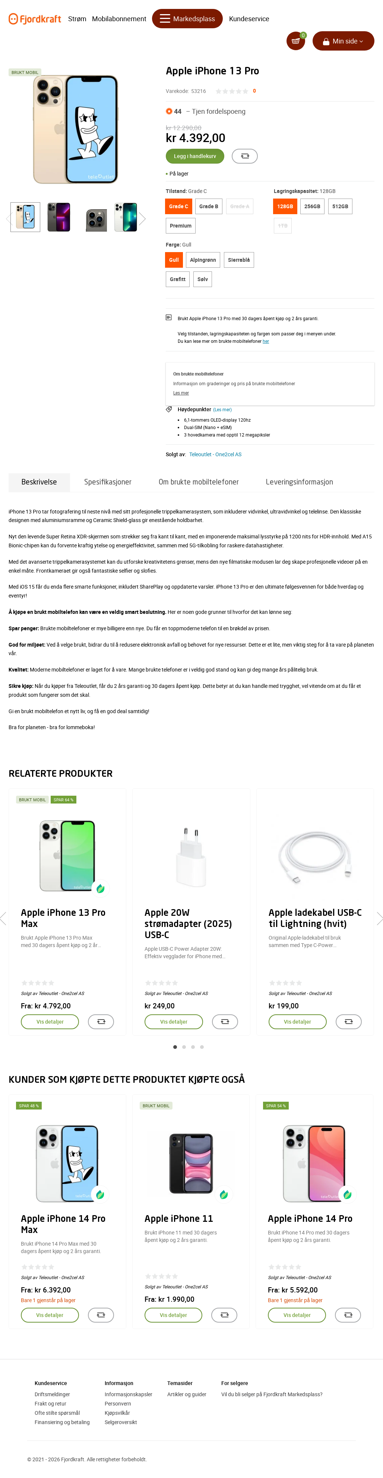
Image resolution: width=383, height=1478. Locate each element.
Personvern (118, 1403)
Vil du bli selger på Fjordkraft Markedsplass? (272, 1394)
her (266, 341)
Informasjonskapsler (128, 1394)
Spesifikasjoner (108, 482)
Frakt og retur (50, 1403)
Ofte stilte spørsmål (57, 1412)
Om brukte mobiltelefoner (199, 482)
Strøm (77, 18)
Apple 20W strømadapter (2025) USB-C (188, 924)
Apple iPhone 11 (179, 1219)
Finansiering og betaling (62, 1422)
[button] (175, 1047)
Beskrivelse (39, 482)
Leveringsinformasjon (299, 482)
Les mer (181, 393)
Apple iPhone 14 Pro (310, 1219)
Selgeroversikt (121, 1422)
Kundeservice (249, 18)
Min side (345, 40)
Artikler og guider (186, 1394)
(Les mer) (222, 409)
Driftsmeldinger (52, 1394)
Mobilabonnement (119, 18)
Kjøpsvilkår (117, 1412)
